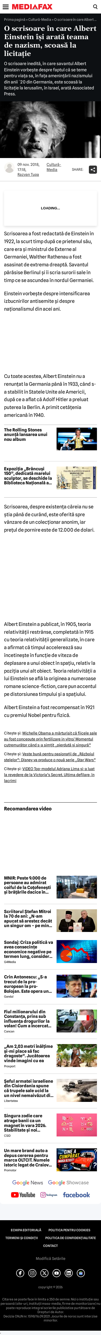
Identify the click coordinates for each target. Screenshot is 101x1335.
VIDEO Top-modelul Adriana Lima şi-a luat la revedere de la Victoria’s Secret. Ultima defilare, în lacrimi (49, 775)
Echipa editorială (26, 1230)
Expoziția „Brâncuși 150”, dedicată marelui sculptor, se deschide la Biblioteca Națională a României (28, 476)
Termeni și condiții (21, 1238)
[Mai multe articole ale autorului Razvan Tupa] (9, 167)
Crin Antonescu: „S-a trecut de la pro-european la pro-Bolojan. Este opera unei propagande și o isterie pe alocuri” (28, 984)
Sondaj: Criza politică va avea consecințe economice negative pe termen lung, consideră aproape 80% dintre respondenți (28, 949)
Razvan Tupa (28, 174)
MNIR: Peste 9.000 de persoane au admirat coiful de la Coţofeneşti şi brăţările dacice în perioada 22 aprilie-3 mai (27, 885)
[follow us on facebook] (76, 1195)
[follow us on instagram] (48, 1195)
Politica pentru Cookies (69, 1230)
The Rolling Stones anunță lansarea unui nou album (25, 435)
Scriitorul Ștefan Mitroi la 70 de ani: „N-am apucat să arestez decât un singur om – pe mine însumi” (28, 918)
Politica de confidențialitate (70, 1238)
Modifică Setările (50, 1258)
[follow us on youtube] (23, 1195)
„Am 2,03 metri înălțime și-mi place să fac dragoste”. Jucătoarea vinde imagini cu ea (28, 1053)
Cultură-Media (39, 19)
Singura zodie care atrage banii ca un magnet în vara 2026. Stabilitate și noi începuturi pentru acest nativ (28, 1122)
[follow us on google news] (27, 1183)
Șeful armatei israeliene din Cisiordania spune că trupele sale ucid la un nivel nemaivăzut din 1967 (28, 1088)
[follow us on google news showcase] (68, 1183)
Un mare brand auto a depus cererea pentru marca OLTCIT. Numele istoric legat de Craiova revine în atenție (27, 1157)
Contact (50, 1246)
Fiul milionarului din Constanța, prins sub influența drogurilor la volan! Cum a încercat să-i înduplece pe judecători (27, 1018)
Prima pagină (14, 19)
